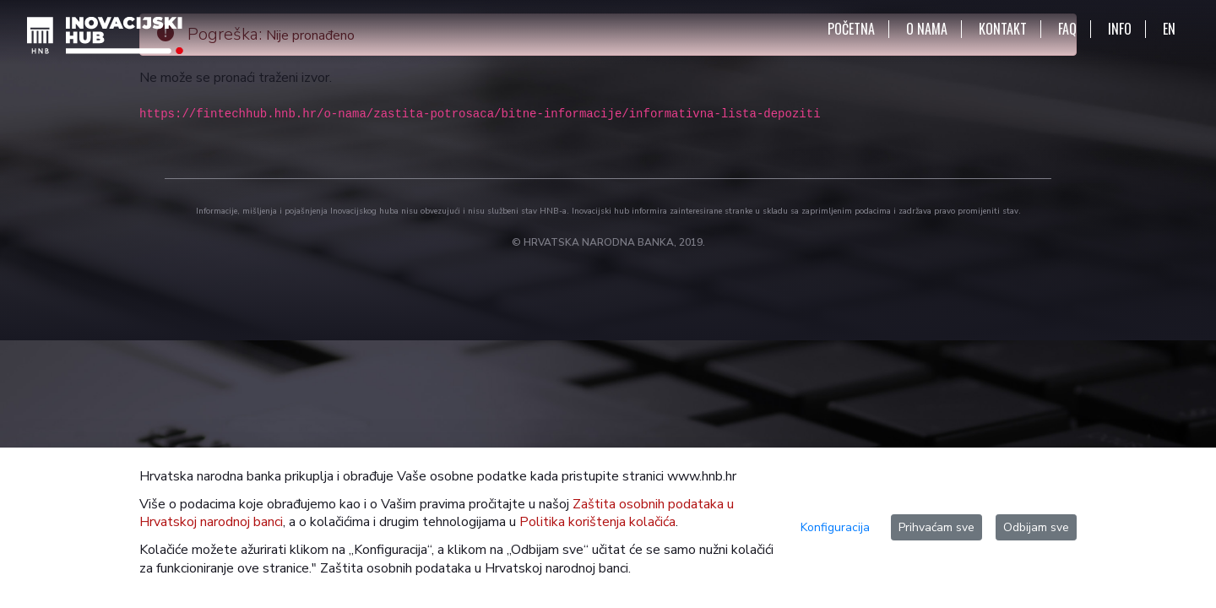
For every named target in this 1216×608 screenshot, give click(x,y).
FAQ (1067, 29)
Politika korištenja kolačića (597, 522)
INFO (1120, 29)
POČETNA (851, 29)
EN (1169, 29)
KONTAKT (1003, 29)
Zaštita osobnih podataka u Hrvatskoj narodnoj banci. (475, 568)
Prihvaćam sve (936, 527)
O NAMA (926, 29)
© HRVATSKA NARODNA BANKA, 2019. (608, 242)
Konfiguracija (835, 527)
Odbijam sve (1036, 527)
